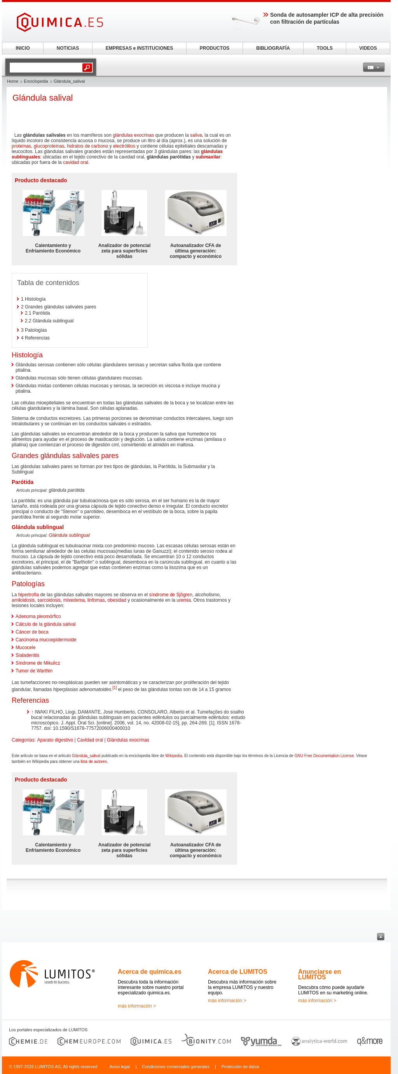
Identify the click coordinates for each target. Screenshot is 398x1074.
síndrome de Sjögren (170, 594)
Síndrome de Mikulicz (38, 663)
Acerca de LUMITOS (237, 971)
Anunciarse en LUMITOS (319, 974)
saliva (196, 135)
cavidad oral (75, 162)
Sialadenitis (27, 655)
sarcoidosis (49, 600)
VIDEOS (368, 48)
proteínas (21, 146)
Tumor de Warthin (34, 671)
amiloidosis (23, 600)
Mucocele (25, 647)
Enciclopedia (36, 81)
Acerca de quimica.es (150, 971)
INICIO (23, 48)
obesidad (116, 600)
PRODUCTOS (214, 48)
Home (12, 81)
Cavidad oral (90, 740)
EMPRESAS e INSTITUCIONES (139, 48)
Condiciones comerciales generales (175, 1066)
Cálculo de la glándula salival (46, 624)
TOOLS (325, 48)
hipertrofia (28, 594)
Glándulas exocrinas (128, 740)
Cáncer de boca (32, 632)
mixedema (74, 600)
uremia (183, 600)
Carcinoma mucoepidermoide (46, 639)
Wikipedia (173, 756)
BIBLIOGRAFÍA (273, 48)
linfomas (96, 600)
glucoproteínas (49, 146)
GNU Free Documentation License (324, 756)
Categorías (23, 740)
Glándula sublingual (69, 535)
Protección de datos (240, 1066)
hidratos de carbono (87, 146)
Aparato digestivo (55, 740)
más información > (137, 1006)
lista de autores (93, 761)
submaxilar (208, 157)
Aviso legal (119, 1066)
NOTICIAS (68, 48)
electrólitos (124, 146)
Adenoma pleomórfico (38, 616)
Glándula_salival (86, 756)
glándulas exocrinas (133, 135)
